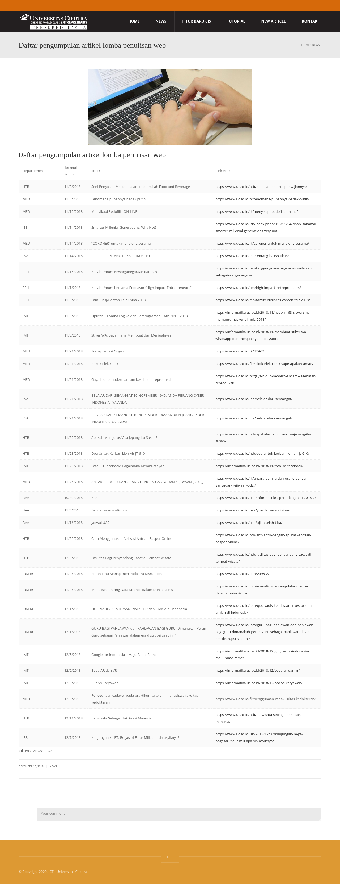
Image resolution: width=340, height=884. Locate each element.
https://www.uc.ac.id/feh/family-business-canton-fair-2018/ (262, 300)
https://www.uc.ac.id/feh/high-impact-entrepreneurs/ (258, 287)
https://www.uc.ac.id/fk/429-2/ (239, 351)
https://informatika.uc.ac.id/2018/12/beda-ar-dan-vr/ (257, 670)
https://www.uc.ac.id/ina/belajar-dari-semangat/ (253, 398)
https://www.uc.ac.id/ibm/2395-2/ (242, 573)
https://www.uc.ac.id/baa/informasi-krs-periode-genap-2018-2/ (265, 497)
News (161, 21)
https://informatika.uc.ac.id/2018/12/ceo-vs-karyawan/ (259, 682)
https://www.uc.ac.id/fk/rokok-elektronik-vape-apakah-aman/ (264, 363)
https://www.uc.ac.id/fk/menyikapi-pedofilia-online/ (256, 211)
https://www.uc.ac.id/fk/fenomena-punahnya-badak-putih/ (262, 199)
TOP (170, 857)
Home (134, 21)
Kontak (309, 21)
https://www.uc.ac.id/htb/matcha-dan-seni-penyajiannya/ (261, 186)
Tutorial (236, 21)
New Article (273, 21)
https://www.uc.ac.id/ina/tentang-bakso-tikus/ (252, 255)
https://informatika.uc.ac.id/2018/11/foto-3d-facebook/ (259, 465)
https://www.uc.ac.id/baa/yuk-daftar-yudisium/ (252, 510)
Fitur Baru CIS (196, 21)
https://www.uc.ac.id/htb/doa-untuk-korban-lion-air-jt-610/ (262, 453)
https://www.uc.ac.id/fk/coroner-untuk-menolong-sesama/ (262, 243)
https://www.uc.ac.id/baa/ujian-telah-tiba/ (248, 522)
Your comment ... (179, 814)
